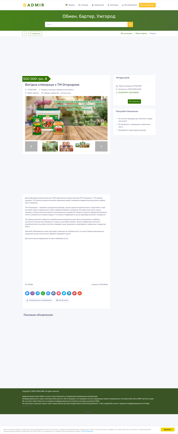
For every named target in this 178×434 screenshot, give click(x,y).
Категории (113, 5)
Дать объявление (147, 5)
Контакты (88, 412)
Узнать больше (106, 431)
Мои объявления (129, 5)
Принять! (167, 429)
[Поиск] (86, 24)
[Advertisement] (89, 54)
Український (98, 5)
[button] (28, 118)
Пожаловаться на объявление (39, 300)
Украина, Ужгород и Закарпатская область (56, 90)
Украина (70, 5)
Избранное (35, 33)
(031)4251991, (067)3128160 (128, 93)
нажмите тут (27, 406)
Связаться (134, 101)
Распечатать (62, 300)
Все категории (126, 33)
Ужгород (83, 5)
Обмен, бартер (141, 33)
